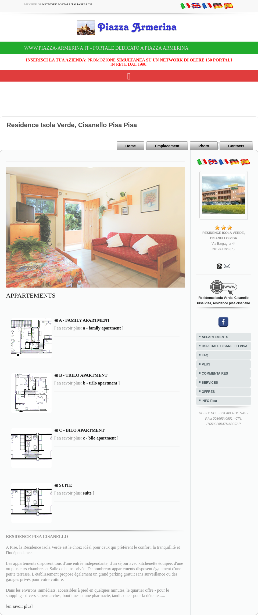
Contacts (236, 146)
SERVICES (210, 383)
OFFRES (208, 392)
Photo (203, 146)
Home (130, 146)
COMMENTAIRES (215, 373)
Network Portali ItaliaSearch (67, 4)
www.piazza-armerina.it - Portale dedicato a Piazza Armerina (106, 48)
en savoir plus (19, 606)
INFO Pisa (209, 401)
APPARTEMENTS (215, 337)
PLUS (206, 364)
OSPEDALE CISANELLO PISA (225, 346)
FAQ (205, 355)
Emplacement (167, 146)
